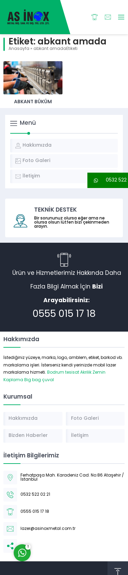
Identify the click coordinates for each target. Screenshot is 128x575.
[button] (107, 180)
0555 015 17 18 (64, 314)
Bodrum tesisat (63, 373)
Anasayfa (19, 49)
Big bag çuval (39, 380)
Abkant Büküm (33, 102)
